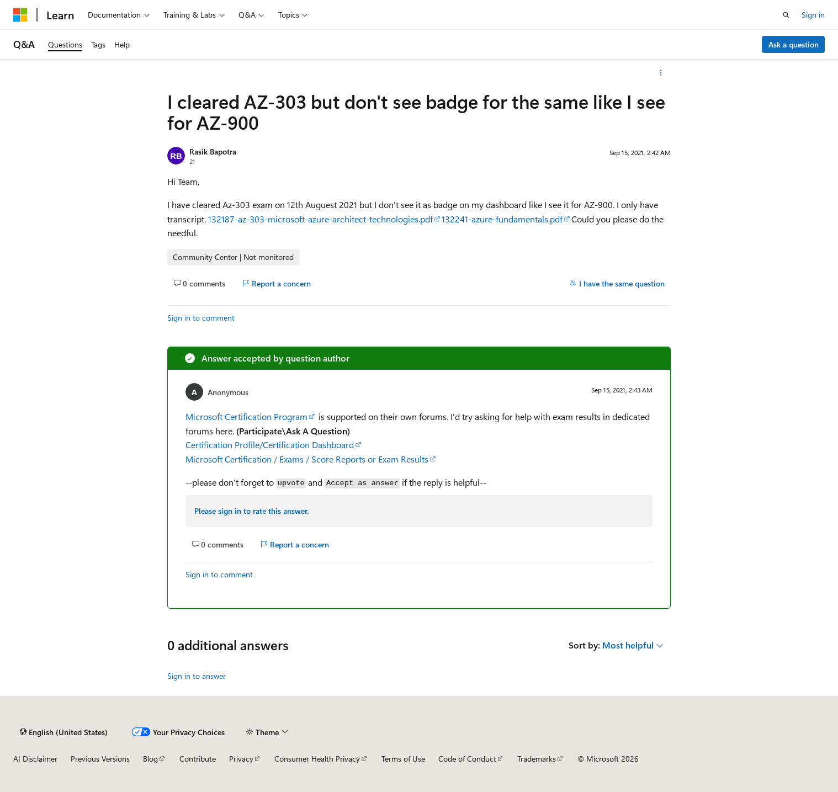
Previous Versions (100, 758)
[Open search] (786, 15)
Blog (150, 758)
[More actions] (661, 73)
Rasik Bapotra (212, 151)
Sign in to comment (201, 317)
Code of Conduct (467, 758)
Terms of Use (403, 758)
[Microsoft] (20, 15)
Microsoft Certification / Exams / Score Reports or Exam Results (306, 459)
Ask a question (793, 44)
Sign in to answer (196, 676)
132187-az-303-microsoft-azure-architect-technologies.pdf (320, 219)
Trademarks (536, 758)
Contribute (197, 758)
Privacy (241, 758)
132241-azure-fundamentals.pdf (502, 219)
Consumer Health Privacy (317, 758)
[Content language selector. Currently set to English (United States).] (63, 732)
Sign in (813, 14)
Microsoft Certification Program (246, 416)
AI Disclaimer (35, 758)
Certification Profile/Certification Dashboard (269, 444)
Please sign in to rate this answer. (251, 511)
